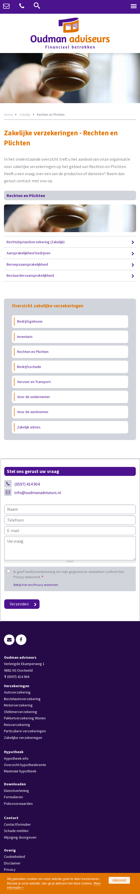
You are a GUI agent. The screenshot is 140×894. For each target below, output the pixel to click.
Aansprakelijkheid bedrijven (28, 253)
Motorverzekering (18, 705)
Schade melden (16, 830)
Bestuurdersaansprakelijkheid (30, 275)
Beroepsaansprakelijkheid (27, 264)
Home (8, 114)
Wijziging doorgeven (20, 837)
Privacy (10, 869)
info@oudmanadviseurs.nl (37, 492)
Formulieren (13, 797)
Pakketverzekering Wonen (25, 718)
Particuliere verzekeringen (25, 731)
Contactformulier (17, 824)
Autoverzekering (17, 692)
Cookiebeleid (14, 856)
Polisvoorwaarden (18, 803)
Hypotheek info (16, 758)
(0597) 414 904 (27, 484)
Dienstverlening (16, 790)
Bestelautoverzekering (22, 698)
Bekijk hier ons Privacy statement (35, 585)
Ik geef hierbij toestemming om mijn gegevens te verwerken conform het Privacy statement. (68, 574)
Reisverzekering (17, 724)
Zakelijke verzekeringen (23, 737)
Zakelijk (24, 114)
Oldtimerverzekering (20, 711)
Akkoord (119, 880)
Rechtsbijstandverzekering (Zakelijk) (36, 242)
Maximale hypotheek (20, 771)
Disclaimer (12, 863)
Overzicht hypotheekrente (25, 764)
